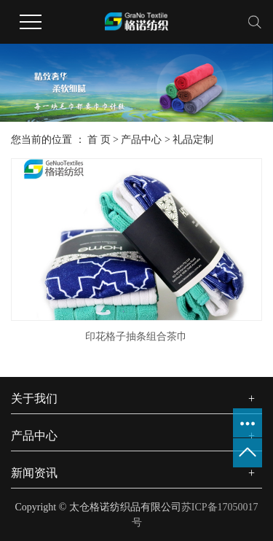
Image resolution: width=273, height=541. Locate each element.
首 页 (99, 139)
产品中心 (141, 139)
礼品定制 (193, 139)
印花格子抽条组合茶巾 (136, 336)
